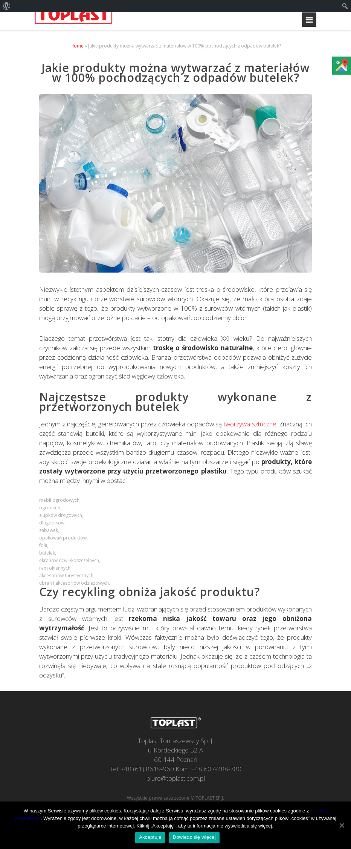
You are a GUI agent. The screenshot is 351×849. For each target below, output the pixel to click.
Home (77, 46)
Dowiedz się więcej (194, 837)
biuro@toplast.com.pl (176, 778)
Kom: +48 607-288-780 (208, 769)
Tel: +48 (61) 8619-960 (142, 769)
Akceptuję (150, 837)
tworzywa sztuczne (250, 424)
